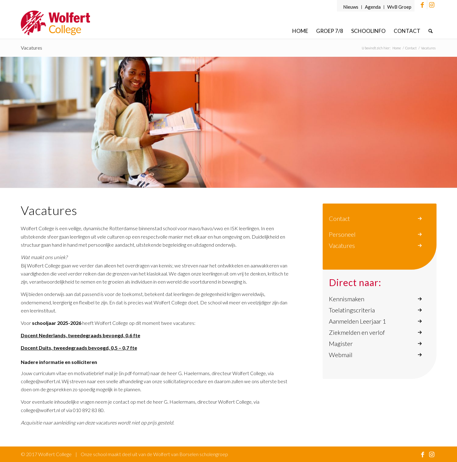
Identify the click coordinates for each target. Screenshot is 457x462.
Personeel (342, 234)
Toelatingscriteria (352, 310)
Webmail (340, 354)
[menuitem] (351, 7)
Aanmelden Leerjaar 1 (357, 321)
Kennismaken (346, 299)
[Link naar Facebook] (422, 4)
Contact (339, 218)
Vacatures (342, 245)
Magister (341, 343)
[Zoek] (430, 30)
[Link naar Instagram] (432, 4)
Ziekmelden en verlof (357, 332)
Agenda (373, 7)
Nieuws (350, 7)
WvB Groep (399, 7)
